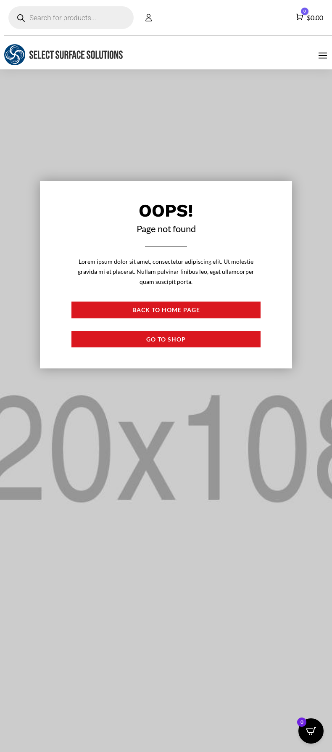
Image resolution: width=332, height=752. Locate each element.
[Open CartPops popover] (311, 731)
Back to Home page (166, 309)
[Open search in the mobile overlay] (71, 17)
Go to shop (166, 339)
